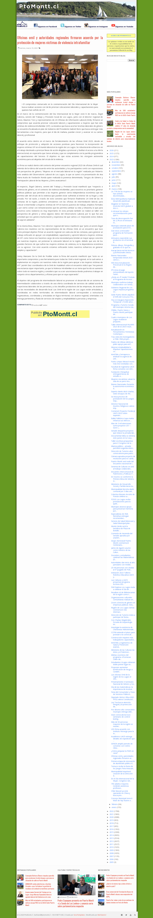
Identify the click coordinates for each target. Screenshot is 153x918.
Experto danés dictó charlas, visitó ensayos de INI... (122, 392)
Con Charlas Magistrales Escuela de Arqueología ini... (121, 622)
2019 (112, 820)
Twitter (43, 305)
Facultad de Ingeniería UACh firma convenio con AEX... (122, 368)
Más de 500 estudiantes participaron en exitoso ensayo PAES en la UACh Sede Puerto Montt (121, 114)
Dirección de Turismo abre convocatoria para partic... (122, 452)
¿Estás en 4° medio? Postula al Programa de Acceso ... (122, 278)
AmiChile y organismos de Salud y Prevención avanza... (121, 645)
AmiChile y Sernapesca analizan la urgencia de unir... (121, 356)
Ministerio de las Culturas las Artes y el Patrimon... (123, 651)
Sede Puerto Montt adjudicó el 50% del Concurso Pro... (122, 296)
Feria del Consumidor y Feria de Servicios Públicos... (123, 693)
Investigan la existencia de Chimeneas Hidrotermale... (123, 628)
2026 (112, 150)
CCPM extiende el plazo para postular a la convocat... (123, 633)
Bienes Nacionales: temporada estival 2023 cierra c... (121, 257)
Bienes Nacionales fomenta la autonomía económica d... (122, 386)
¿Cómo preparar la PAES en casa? (122, 752)
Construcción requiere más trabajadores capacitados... (123, 638)
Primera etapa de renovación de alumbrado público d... (123, 762)
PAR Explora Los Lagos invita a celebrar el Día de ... (123, 588)
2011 (112, 844)
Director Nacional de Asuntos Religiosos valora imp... (122, 406)
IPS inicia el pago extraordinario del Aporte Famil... (122, 272)
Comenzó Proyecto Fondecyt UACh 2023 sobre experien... (123, 413)
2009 (112, 850)
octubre (115, 168)
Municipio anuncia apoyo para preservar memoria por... (122, 508)
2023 (112, 159)
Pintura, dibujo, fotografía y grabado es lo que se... (122, 246)
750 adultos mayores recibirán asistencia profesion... (120, 786)
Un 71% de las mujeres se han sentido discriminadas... (121, 193)
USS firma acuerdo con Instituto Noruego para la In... (122, 731)
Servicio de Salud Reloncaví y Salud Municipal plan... (123, 522)
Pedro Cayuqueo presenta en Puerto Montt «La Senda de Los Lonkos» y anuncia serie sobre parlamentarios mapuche (76, 903)
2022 (112, 811)
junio (114, 180)
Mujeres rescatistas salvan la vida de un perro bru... (123, 380)
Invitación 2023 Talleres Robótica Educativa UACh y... (122, 574)
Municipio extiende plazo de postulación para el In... (122, 226)
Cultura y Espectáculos (69, 870)
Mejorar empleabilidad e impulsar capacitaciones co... (122, 349)
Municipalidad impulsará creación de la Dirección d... (122, 773)
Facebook (36, 305)
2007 (112, 856)
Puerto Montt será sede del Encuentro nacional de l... (122, 462)
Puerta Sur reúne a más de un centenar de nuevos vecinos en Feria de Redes (120, 901)
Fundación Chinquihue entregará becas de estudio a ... (120, 374)
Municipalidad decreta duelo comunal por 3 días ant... (122, 490)
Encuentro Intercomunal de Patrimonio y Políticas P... (122, 473)
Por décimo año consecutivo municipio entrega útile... (123, 710)
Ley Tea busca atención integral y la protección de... (121, 704)
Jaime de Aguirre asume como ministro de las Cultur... (121, 550)
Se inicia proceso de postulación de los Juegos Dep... (122, 398)
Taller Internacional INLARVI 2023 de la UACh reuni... (122, 325)
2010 (112, 847)
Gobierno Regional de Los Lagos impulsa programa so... (122, 289)
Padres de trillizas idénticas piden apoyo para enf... (122, 343)
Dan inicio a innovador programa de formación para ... (122, 233)
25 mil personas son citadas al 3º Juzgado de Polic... (122, 568)
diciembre (116, 162)
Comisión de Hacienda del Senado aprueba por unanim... (121, 535)
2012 (112, 841)
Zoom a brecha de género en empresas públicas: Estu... (123, 603)
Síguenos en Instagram (98, 27)
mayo (114, 183)
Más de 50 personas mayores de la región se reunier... (122, 724)
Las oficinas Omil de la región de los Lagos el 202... (121, 676)
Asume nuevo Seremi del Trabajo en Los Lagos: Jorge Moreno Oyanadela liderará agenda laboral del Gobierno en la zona (38, 894)
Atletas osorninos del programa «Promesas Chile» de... (121, 657)
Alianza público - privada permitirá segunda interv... (122, 447)
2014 (112, 835)
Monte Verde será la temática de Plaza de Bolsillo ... (120, 528)
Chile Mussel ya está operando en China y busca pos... (120, 793)
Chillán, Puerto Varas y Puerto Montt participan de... (122, 312)
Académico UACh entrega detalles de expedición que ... (123, 738)
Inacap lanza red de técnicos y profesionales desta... (122, 251)
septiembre (116, 171)
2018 (112, 823)
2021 (112, 814)
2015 (112, 832)
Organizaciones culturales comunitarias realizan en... (122, 598)
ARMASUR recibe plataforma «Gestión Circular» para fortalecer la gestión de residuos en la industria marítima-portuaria (39, 886)
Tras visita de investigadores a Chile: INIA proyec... (122, 338)
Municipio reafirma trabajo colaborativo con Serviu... (122, 283)
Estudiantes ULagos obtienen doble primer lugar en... (123, 663)
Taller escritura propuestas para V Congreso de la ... (122, 442)
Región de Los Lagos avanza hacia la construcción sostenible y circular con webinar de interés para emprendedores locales (121, 136)
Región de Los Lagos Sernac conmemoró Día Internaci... (123, 609)
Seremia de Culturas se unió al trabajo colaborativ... (122, 467)
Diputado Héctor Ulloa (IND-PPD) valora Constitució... (122, 698)
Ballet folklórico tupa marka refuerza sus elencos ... (122, 419)
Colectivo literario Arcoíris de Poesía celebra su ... (123, 495)
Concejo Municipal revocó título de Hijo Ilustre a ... (121, 799)
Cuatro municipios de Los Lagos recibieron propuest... (121, 319)
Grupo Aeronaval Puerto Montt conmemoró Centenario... (121, 543)
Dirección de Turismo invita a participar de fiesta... (123, 616)
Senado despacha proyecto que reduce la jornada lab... (123, 432)
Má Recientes (104, 870)
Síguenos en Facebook (47, 27)
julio (113, 177)
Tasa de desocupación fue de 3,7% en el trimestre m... (122, 220)
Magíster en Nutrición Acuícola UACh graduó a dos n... (122, 206)
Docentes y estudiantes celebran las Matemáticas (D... (122, 557)
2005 (112, 862)
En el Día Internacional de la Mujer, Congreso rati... (122, 779)
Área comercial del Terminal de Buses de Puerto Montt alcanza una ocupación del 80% (119, 894)
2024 (112, 156)
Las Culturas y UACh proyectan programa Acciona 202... (120, 582)
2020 (112, 817)
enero (114, 807)
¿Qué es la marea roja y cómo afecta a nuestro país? (118, 884)
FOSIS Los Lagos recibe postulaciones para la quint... (121, 501)
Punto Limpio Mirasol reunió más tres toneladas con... (122, 362)
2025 (112, 153)
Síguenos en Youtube (124, 27)
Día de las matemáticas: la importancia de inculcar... (122, 688)
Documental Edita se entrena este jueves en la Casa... (123, 437)
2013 (112, 838)
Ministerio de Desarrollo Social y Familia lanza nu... (122, 485)
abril (113, 186)
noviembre (116, 165)
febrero (115, 804)
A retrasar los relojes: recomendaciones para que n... (121, 213)
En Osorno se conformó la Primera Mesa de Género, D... (122, 479)
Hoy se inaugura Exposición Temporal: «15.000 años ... (122, 301)
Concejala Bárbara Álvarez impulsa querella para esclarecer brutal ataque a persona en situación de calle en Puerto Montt (121, 102)
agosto (114, 174)
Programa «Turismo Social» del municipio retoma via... (122, 306)
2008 (112, 853)
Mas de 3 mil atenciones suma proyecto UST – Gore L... (121, 425)
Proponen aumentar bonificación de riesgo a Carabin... (122, 669)
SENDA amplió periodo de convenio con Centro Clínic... (122, 745)
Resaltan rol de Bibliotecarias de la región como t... (123, 593)
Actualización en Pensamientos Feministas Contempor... (122, 331)
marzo (114, 189)
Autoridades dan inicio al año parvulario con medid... (123, 563)
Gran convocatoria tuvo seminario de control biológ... (121, 717)
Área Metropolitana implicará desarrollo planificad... (123, 200)
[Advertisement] (119, 74)
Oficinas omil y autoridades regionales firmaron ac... (122, 757)
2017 (112, 826)
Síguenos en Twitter (73, 27)
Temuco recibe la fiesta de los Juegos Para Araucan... (122, 767)
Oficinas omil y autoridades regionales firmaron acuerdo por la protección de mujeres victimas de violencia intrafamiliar (60, 40)
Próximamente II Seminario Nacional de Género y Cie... (123, 683)
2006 (112, 859)
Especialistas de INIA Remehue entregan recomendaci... (120, 516)
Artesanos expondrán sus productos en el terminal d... (122, 240)
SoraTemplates (79, 915)
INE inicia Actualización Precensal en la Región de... (121, 265)
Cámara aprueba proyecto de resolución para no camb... (123, 457)
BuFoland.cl (102, 915)
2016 (112, 829)
